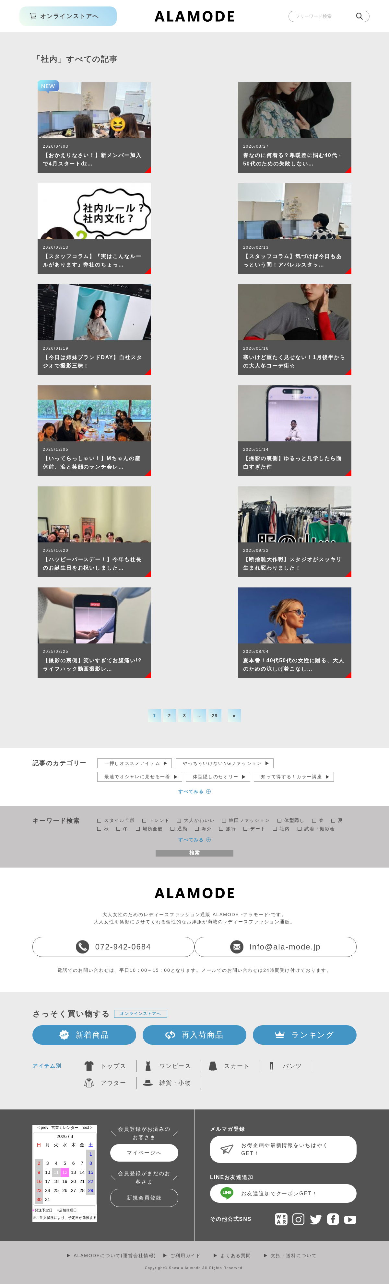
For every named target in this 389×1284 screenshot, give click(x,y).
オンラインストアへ (140, 1013)
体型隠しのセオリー (216, 776)
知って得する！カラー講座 (291, 776)
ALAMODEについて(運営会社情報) (115, 1255)
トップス (113, 1066)
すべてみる (191, 791)
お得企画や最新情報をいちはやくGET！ (284, 1149)
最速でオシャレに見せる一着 (137, 776)
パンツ (292, 1066)
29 (215, 715)
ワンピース (175, 1066)
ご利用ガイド (185, 1255)
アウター (113, 1083)
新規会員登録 (144, 1197)
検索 (194, 853)
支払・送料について (294, 1255)
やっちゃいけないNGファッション (222, 763)
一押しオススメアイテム (132, 763)
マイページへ (144, 1152)
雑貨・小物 (175, 1083)
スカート (237, 1066)
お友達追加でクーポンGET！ (279, 1193)
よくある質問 (236, 1255)
